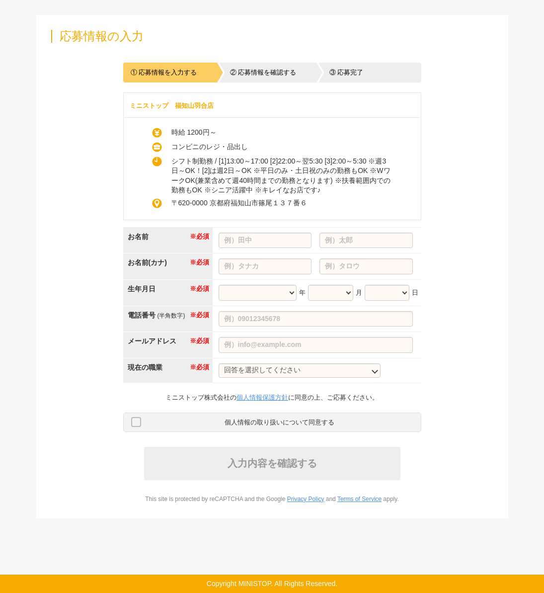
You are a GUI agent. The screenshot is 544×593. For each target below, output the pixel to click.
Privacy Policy (305, 499)
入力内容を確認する (272, 463)
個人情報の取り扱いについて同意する (279, 422)
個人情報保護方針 (262, 397)
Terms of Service (359, 499)
